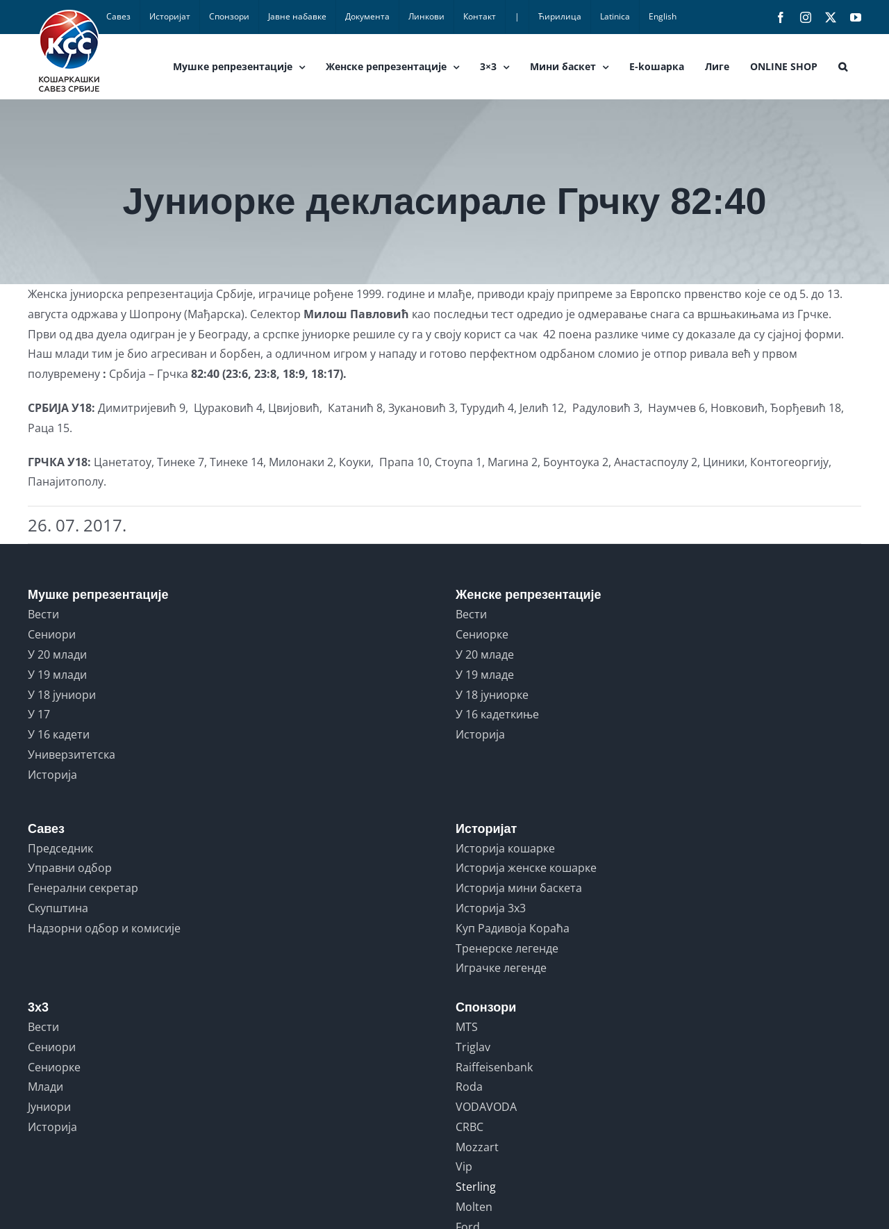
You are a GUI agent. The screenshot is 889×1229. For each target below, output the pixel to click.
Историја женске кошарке (526, 867)
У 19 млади (57, 674)
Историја (52, 774)
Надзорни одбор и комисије (104, 928)
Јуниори (49, 1106)
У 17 (39, 714)
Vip (464, 1166)
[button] (843, 66)
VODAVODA (486, 1106)
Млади (45, 1086)
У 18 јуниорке (492, 694)
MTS (467, 1026)
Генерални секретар (83, 888)
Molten (474, 1206)
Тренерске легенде (507, 948)
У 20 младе (485, 654)
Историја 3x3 (491, 908)
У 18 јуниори (62, 694)
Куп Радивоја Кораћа (513, 928)
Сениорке (482, 634)
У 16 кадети (59, 734)
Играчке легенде (501, 967)
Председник (60, 848)
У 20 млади (57, 654)
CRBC (469, 1127)
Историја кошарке (505, 848)
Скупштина (58, 908)
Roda (469, 1086)
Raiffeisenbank (494, 1067)
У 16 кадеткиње (497, 714)
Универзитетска (71, 754)
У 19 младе (485, 674)
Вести (43, 614)
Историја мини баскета (519, 888)
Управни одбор (70, 867)
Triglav (473, 1047)
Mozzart (477, 1147)
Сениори (52, 634)
